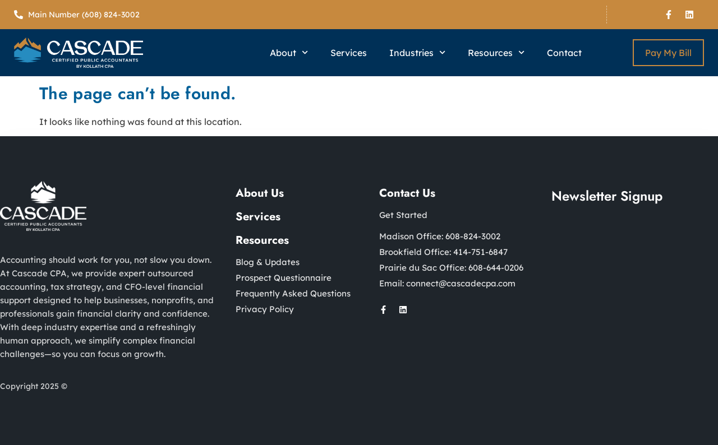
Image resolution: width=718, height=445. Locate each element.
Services (348, 52)
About (289, 52)
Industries (417, 52)
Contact (564, 52)
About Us (260, 193)
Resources (496, 52)
